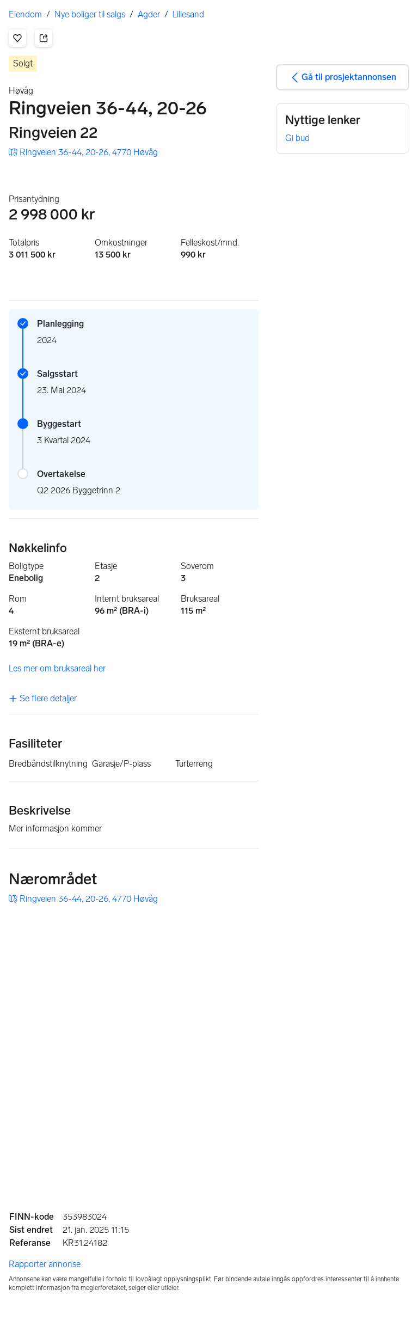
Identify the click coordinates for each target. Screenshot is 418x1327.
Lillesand (188, 14)
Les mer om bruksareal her (57, 668)
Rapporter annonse (45, 1264)
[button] (17, 38)
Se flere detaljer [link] (43, 698)
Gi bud (297, 138)
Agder (149, 14)
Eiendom (25, 14)
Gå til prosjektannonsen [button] (342, 77)
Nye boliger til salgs (89, 14)
